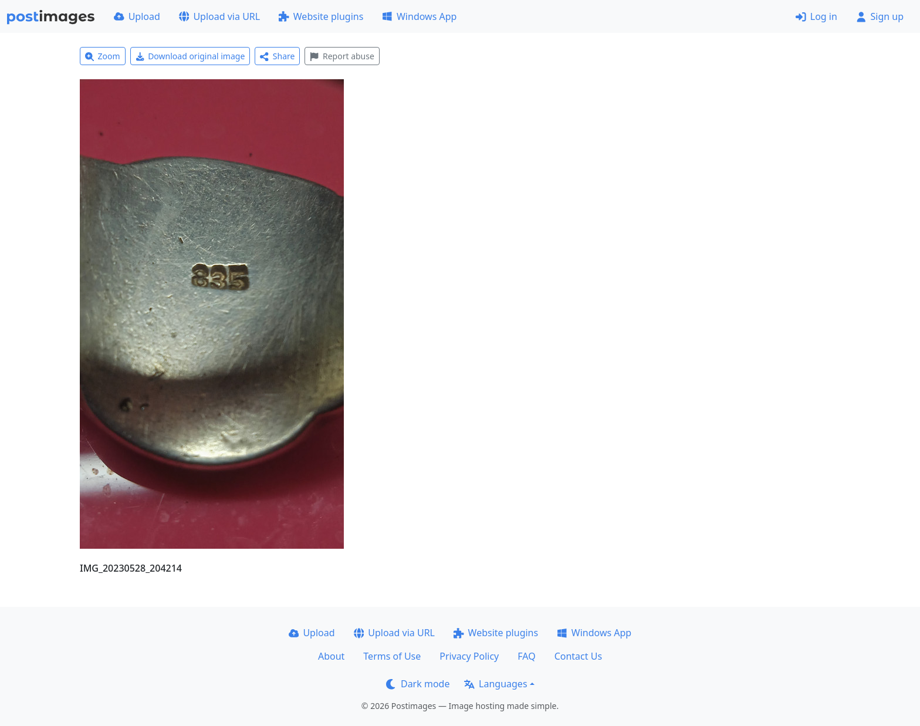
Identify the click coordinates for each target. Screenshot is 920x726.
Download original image (190, 56)
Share (277, 56)
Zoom (102, 56)
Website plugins (321, 16)
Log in (816, 16)
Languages (495, 683)
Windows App (419, 16)
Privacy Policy (469, 656)
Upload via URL (219, 16)
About (331, 656)
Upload (137, 16)
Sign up (880, 16)
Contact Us (578, 656)
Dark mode (417, 683)
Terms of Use (392, 656)
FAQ (526, 656)
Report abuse (342, 56)
